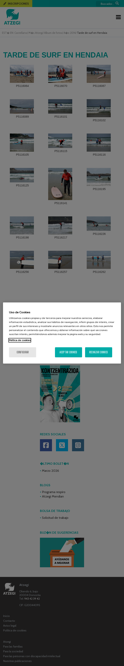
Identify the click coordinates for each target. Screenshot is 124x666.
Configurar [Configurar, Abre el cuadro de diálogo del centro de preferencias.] (23, 352)
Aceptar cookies (68, 352)
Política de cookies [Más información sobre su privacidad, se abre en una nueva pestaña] (19, 340)
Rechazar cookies (98, 352)
